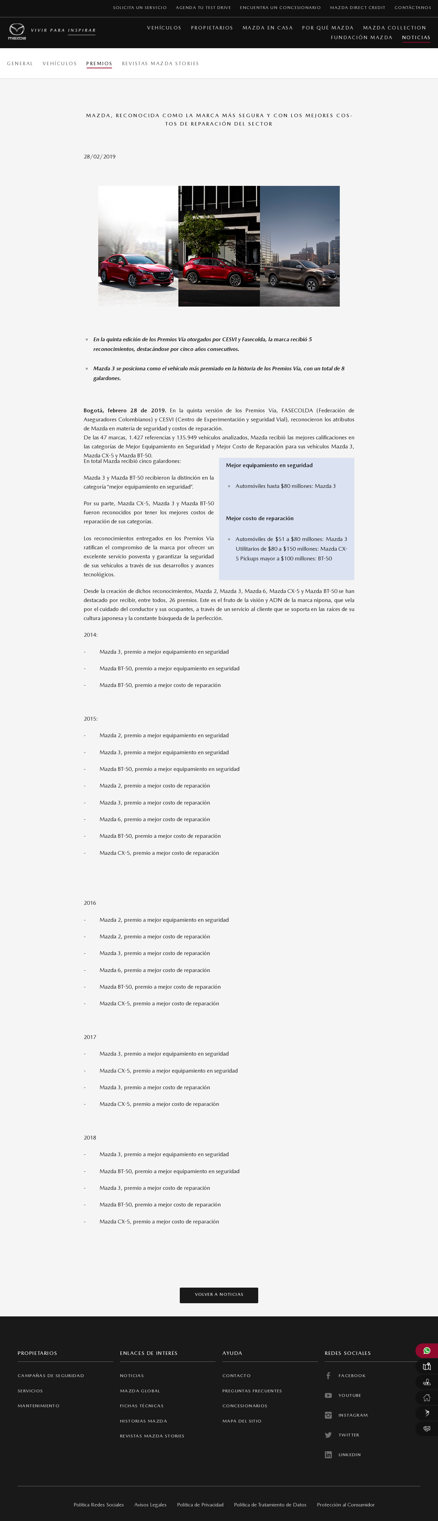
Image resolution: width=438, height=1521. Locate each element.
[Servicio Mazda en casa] (426, 1397)
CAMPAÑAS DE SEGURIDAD (51, 1375)
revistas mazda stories (152, 1435)
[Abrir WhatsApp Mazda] (426, 1350)
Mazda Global (140, 1390)
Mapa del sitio (242, 1421)
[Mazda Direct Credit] (426, 1413)
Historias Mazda (143, 1421)
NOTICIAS (132, 1375)
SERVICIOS (30, 1390)
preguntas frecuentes (252, 1390)
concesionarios (245, 1405)
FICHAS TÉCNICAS (142, 1405)
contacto (236, 1375)
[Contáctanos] (426, 1428)
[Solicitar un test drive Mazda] (426, 1382)
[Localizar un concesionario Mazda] (426, 1366)
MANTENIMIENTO (39, 1405)
